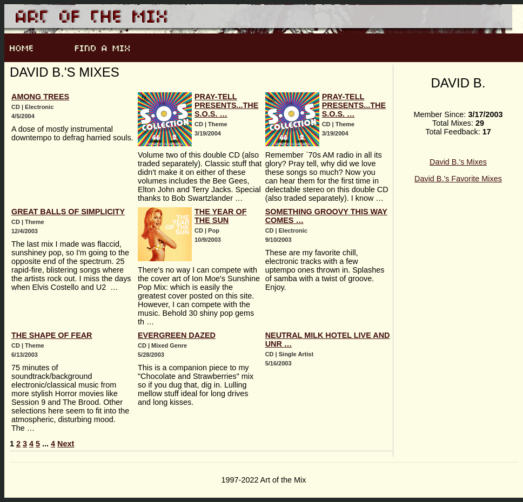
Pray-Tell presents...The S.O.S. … (226, 105)
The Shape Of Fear (51, 335)
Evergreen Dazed (177, 335)
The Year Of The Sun (220, 216)
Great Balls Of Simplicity (68, 211)
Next (65, 443)
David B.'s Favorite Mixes (458, 178)
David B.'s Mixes (458, 162)
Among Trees (40, 96)
